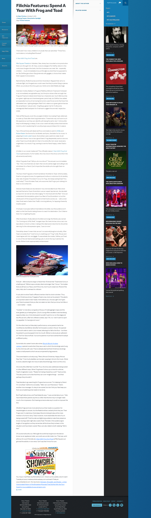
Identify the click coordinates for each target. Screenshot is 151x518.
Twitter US (114, 505)
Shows (4, 22)
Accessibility (120, 501)
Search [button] (125, 3)
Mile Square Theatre (23, 63)
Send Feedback (97, 505)
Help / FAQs (5, 51)
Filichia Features (25, 20)
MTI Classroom (5, 37)
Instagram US (121, 505)
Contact (113, 501)
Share (20, 489)
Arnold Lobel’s (27, 136)
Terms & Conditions (97, 501)
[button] (120, 3)
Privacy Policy (106, 501)
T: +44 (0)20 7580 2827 (42, 509)
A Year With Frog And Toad (25, 58)
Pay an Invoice (110, 24)
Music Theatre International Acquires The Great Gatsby (116, 146)
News (3, 58)
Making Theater (22, 18)
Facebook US (110, 505)
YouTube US (117, 505)
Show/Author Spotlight (34, 18)
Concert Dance (4, 44)
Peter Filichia (22, 16)
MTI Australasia (113, 20)
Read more (110, 52)
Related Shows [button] (81, 10)
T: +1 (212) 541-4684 (25, 511)
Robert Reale (20, 133)
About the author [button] (82, 3)
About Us (4, 66)
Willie (59, 131)
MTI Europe (111, 16)
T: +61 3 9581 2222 (60, 513)
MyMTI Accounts (111, 3)
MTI (108, 12)
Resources (5, 30)
